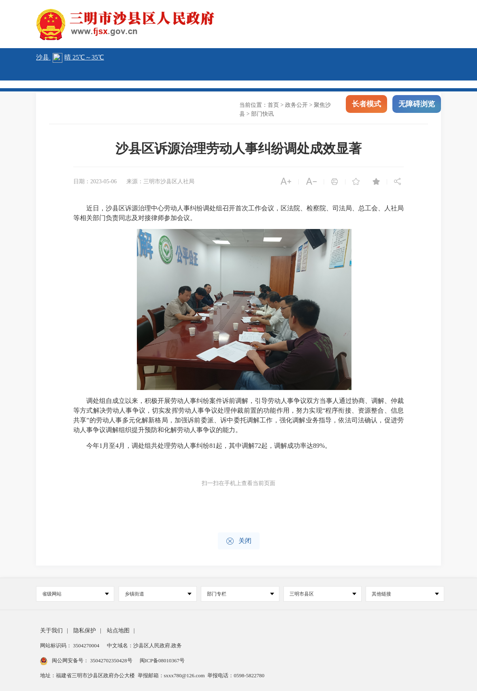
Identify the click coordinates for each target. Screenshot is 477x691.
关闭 (238, 541)
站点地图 (118, 630)
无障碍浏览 (416, 105)
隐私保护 (84, 630)
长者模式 (366, 105)
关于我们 (51, 630)
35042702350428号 (111, 660)
